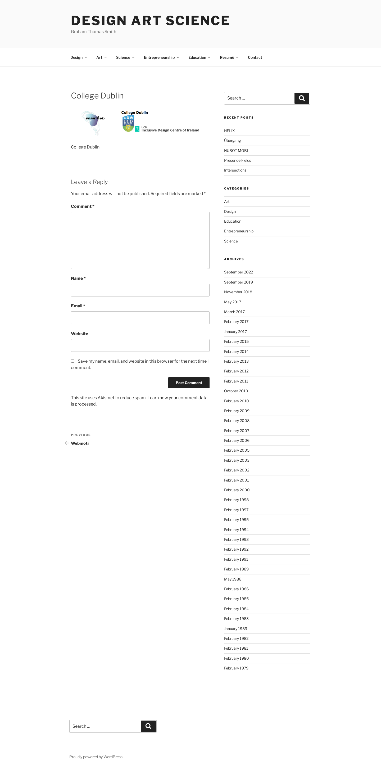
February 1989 (236, 569)
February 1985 (236, 598)
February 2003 (237, 460)
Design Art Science (150, 20)
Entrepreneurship (162, 57)
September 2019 (238, 282)
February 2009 (237, 410)
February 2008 (237, 420)
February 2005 (237, 450)
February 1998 (236, 499)
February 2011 (236, 381)
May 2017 (232, 302)
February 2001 (236, 480)
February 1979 (236, 668)
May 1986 (232, 579)
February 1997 (236, 509)
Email (78, 305)
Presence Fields (237, 160)
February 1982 (236, 638)
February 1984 (236, 608)
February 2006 (237, 440)
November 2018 (238, 292)
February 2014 (236, 351)
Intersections (235, 170)
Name (78, 278)
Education (199, 57)
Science (125, 57)
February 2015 (236, 341)
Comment (82, 206)
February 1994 (236, 529)
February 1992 (236, 549)
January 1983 (235, 628)
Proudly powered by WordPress (96, 756)
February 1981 (236, 648)
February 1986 (236, 589)
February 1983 (236, 618)
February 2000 (237, 490)
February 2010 (236, 401)
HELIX (229, 130)
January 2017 (235, 331)
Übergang (232, 140)
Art (101, 57)
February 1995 (236, 519)
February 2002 (236, 470)
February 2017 (236, 321)
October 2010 (236, 391)
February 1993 (236, 539)
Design (79, 57)
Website (79, 333)
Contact (255, 57)
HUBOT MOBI (236, 150)
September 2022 (238, 272)
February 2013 (236, 361)
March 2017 (234, 311)
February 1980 (236, 658)
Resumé (229, 57)
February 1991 (236, 559)
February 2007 (236, 430)
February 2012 (236, 371)
